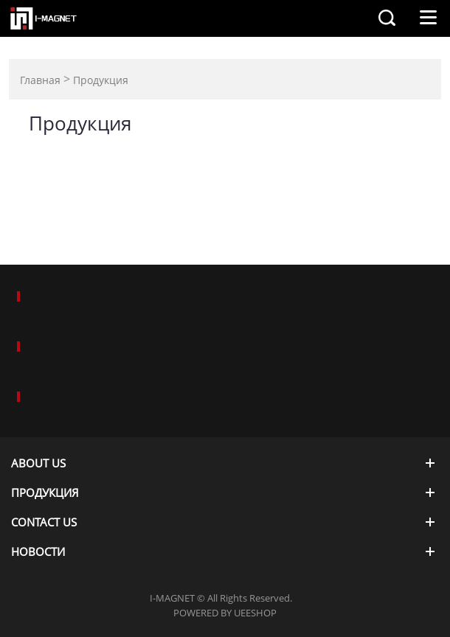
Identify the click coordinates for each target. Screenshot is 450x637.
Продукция (100, 80)
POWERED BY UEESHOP (225, 612)
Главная (40, 80)
